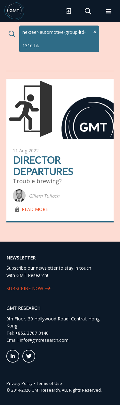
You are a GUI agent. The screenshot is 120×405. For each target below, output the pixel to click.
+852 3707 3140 (32, 332)
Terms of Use (49, 382)
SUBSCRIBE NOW (24, 287)
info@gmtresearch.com (44, 339)
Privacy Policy (19, 382)
